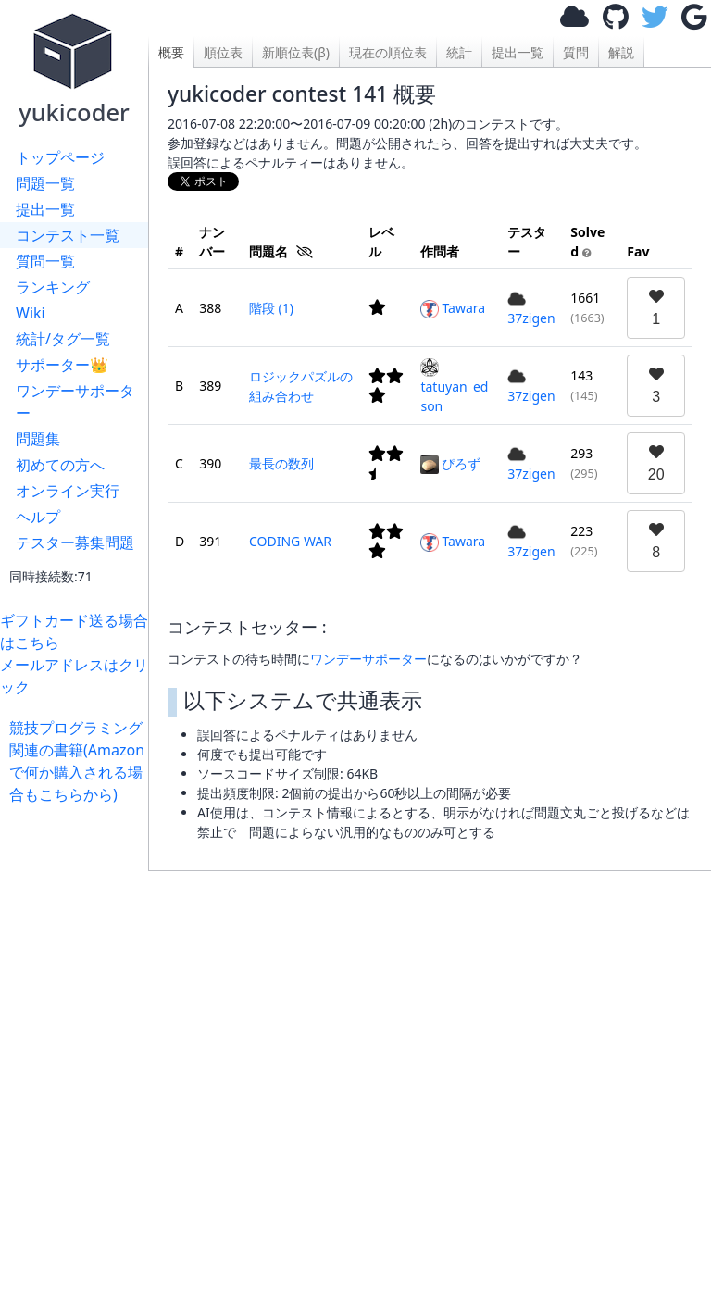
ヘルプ (38, 516)
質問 (576, 52)
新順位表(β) (296, 52)
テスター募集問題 (75, 542)
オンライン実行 (67, 490)
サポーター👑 (62, 365)
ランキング (53, 287)
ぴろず (450, 463)
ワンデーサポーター (75, 401)
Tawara (452, 308)
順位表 (223, 52)
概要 (171, 52)
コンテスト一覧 (67, 235)
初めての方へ (60, 465)
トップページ (60, 157)
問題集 (38, 439)
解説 (621, 52)
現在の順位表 (388, 52)
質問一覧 (45, 261)
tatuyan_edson (454, 386)
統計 (459, 52)
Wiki (30, 313)
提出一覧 (45, 209)
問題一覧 (45, 183)
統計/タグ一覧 (63, 339)
